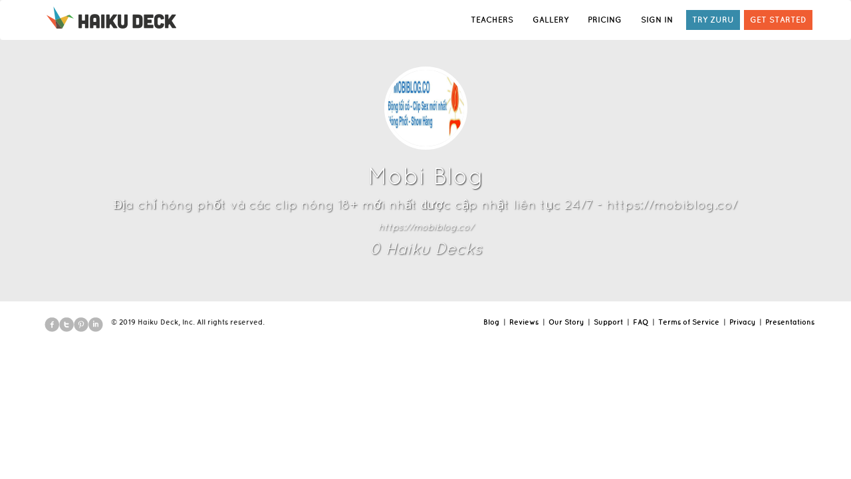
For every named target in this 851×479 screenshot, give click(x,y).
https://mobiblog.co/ (425, 227)
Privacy (742, 322)
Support (608, 322)
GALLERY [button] (550, 19)
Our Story (566, 322)
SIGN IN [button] (657, 19)
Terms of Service (688, 322)
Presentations (789, 322)
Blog (491, 322)
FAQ (640, 322)
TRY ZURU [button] (713, 19)
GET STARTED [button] (778, 19)
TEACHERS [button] (492, 19)
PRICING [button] (605, 19)
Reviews (524, 322)
